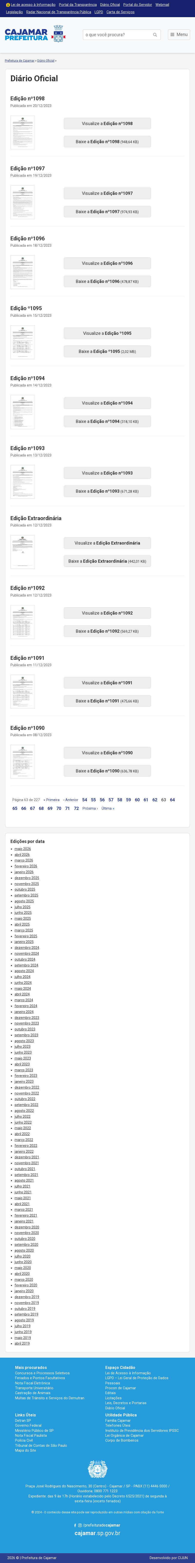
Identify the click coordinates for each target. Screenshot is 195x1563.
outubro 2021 (25, 1169)
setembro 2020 (26, 1245)
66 (23, 808)
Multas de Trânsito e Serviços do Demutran (49, 1398)
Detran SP (23, 1420)
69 (50, 808)
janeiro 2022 (24, 1152)
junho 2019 (23, 1332)
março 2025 (24, 930)
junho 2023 (23, 1052)
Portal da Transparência (78, 5)
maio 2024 (23, 989)
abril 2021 (22, 1204)
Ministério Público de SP (34, 1430)
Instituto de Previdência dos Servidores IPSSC (142, 1430)
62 (154, 799)
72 (76, 808)
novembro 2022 (27, 1093)
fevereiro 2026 (26, 866)
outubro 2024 (25, 959)
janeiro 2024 (24, 1012)
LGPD (99, 12)
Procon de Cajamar (120, 1388)
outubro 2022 (25, 1099)
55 (93, 799)
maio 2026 (23, 849)
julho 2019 (22, 1326)
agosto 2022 (24, 1111)
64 (172, 799)
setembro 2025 (26, 895)
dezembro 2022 (27, 1087)
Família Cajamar (118, 1420)
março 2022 (24, 1140)
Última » (108, 808)
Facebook (75, 1525)
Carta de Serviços (121, 12)
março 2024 (24, 1000)
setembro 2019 (26, 1314)
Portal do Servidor (137, 5)
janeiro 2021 (24, 1221)
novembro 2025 (27, 884)
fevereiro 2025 (26, 936)
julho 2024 (22, 977)
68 (41, 808)
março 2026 (24, 860)
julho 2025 (22, 907)
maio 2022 (23, 1128)
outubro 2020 (25, 1239)
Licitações (113, 1398)
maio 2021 (23, 1198)
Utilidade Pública (121, 1415)
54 (84, 799)
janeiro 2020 (24, 1291)
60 (137, 799)
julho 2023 (22, 1047)
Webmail (162, 5)
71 (67, 808)
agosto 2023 (24, 1041)
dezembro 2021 (27, 1157)
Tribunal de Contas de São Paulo (41, 1445)
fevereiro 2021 (26, 1215)
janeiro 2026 (24, 872)
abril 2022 (22, 1134)
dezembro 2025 (27, 878)
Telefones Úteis (117, 1425)
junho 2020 (23, 1262)
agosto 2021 (24, 1180)
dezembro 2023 (27, 1018)
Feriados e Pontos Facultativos (40, 1378)
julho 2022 (22, 1117)
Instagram (80, 1525)
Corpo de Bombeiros (121, 1440)
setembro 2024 (26, 965)
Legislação (14, 12)
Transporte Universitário (34, 1388)
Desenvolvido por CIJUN (169, 1558)
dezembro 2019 (27, 1297)
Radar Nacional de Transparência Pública (58, 12)
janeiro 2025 (24, 942)
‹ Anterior (70, 800)
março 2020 (24, 1280)
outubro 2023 (25, 1029)
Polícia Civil (24, 1440)
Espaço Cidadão (120, 1367)
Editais (110, 1393)
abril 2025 (22, 924)
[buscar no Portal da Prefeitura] (116, 34)
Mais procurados (31, 1367)
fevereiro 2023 (26, 1076)
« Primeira (51, 800)
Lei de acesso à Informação (33, 5)
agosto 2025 (24, 901)
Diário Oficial (110, 5)
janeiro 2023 (24, 1082)
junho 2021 (23, 1192)
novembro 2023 (27, 1023)
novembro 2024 (27, 954)
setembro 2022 (26, 1105)
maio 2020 (23, 1268)
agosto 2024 (24, 971)
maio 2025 (23, 919)
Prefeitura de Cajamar (35, 33)
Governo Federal (28, 1425)
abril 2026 (22, 855)
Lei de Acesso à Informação (128, 1373)
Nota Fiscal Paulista (31, 1435)
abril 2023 (22, 1064)
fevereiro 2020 (26, 1285)
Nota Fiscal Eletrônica (32, 1383)
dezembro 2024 (27, 948)
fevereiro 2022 (26, 1146)
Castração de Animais (32, 1393)
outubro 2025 (25, 889)
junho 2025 (23, 913)
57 (110, 799)
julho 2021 (22, 1186)
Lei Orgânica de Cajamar (124, 1435)
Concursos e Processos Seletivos (42, 1373)
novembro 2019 (27, 1303)
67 (32, 808)
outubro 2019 (25, 1309)
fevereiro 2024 (26, 1006)
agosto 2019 (24, 1320)
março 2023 (24, 1070)
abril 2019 (22, 1343)
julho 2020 (22, 1256)
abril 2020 (22, 1274)
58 (119, 799)
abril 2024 (22, 994)
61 (146, 799)
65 (14, 808)
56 (102, 799)
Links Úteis (25, 1415)
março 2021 (24, 1210)
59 (128, 799)
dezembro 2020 (27, 1227)
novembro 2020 (27, 1233)
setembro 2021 (26, 1175)
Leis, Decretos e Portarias (125, 1403)
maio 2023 (23, 1058)
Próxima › (90, 808)
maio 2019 (23, 1338)
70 (58, 808)
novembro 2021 (27, 1163)
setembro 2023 (26, 1035)
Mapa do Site (25, 1450)
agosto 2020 (24, 1250)
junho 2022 (23, 1122)
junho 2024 (23, 983)
